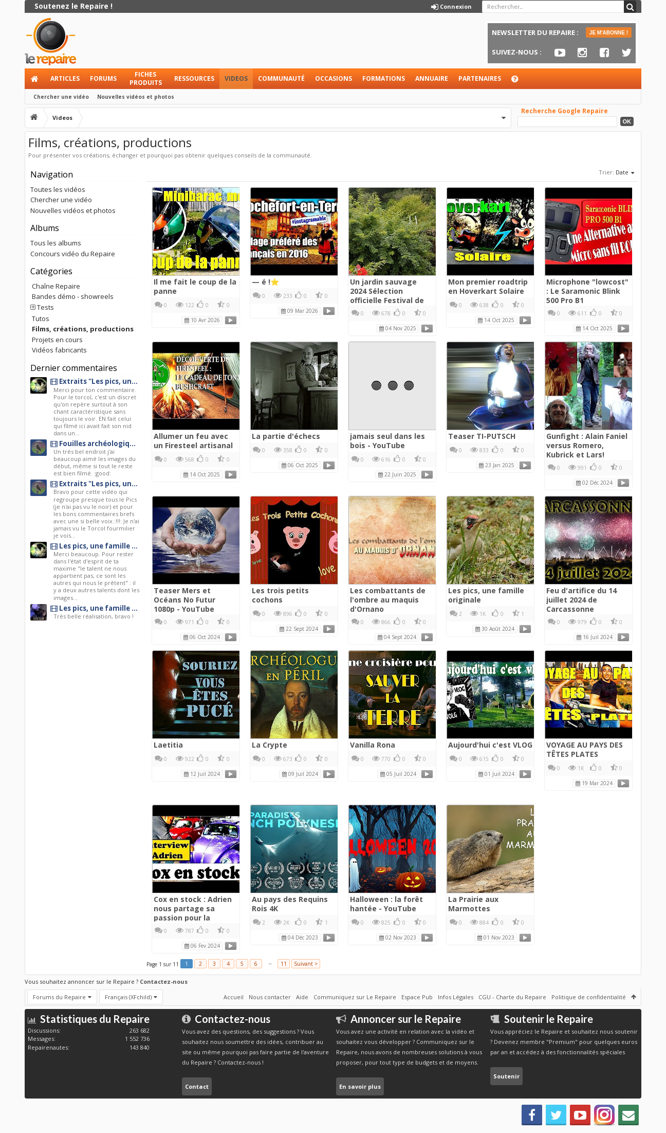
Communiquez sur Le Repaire (354, 997)
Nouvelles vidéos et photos (135, 96)
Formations (383, 78)
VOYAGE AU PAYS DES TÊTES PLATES (584, 749)
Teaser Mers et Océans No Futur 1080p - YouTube (184, 600)
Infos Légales (455, 997)
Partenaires (479, 78)
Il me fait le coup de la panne (195, 286)
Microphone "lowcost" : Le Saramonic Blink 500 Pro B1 (587, 291)
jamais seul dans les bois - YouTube (387, 440)
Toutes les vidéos (57, 189)
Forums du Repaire (59, 997)
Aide (520, 81)
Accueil (35, 78)
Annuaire (431, 78)
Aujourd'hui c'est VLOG (490, 745)
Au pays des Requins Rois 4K (290, 903)
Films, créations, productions (83, 328)
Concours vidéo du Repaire (72, 253)
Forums (103, 78)
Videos (236, 78)
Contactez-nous (164, 981)
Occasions (333, 78)
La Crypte (269, 745)
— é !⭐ (265, 282)
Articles (65, 78)
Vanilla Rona (372, 745)
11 (284, 963)
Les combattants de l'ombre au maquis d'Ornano (387, 600)
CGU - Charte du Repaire (512, 997)
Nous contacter (270, 997)
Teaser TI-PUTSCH (481, 436)
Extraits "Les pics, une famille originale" (94, 381)
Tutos (40, 318)
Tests (45, 307)
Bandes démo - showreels (73, 296)
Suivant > (306, 963)
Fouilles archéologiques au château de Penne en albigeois (94, 443)
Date (626, 173)
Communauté (281, 78)
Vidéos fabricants (59, 350)
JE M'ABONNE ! (608, 33)
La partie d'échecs (286, 436)
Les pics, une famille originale (486, 595)
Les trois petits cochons (280, 595)
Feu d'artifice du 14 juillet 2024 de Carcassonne (581, 600)
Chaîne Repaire (56, 286)
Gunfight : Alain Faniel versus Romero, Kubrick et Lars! (586, 445)
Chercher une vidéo (61, 96)
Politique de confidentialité (588, 997)
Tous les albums (55, 242)
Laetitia (168, 745)
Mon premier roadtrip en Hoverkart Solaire (488, 286)
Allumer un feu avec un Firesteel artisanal (193, 440)
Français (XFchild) (128, 997)
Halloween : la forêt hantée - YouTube (386, 903)
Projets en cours (57, 339)
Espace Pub (417, 997)
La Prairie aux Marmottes (473, 903)
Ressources (194, 78)
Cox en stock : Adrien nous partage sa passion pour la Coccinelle (193, 913)
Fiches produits (146, 78)
